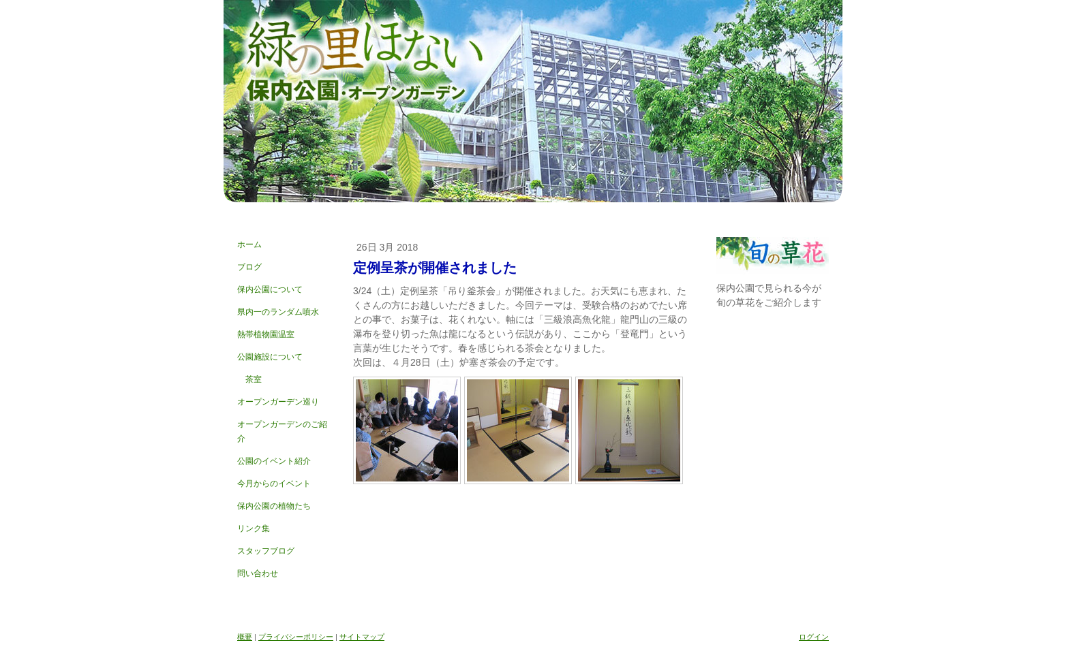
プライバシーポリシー (295, 637)
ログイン (814, 637)
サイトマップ (361, 637)
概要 (244, 637)
